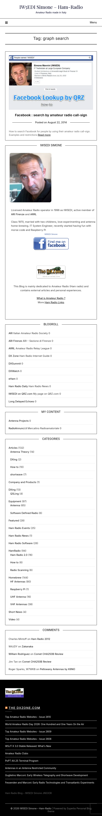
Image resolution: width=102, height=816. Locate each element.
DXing (13, 459)
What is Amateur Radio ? (51, 298)
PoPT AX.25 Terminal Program (21, 760)
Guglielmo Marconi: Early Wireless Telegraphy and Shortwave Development (46, 775)
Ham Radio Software (21, 543)
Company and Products (22, 482)
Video (12, 619)
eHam (12, 378)
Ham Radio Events (19, 528)
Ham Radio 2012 (40, 639)
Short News (15, 612)
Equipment (15, 501)
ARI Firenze (18, 214)
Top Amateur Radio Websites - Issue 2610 (28, 716)
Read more (44, 134)
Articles (13, 447)
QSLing (14, 493)
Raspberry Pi (17, 589)
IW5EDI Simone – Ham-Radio (51, 7)
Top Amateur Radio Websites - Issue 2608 (28, 738)
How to (14, 467)
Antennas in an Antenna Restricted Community (30, 768)
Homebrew (15, 577)
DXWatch (14, 371)
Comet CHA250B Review (48, 654)
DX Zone (14, 355)
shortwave (16, 474)
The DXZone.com (24, 708)
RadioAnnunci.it (18, 428)
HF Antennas (17, 581)
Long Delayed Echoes (21, 401)
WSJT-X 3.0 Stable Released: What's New (28, 746)
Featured (14, 520)
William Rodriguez (19, 654)
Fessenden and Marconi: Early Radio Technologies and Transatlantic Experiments (49, 782)
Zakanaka (27, 646)
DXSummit (15, 363)
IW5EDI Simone (51, 234)
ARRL (33, 214)
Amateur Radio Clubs (16, 753)
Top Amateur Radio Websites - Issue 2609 (28, 731)
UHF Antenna (18, 596)
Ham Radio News (19, 535)
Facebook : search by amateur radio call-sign (51, 115)
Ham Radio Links (54, 302)
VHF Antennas (18, 604)
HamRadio (15, 550)
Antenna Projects (19, 420)
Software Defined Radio (24, 513)
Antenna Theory (19, 451)
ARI (11, 333)
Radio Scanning (19, 570)
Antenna (15, 505)
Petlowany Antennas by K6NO (57, 669)
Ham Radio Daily (18, 386)
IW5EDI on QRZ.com (20, 393)
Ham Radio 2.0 (19, 554)
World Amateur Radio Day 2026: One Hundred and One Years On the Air (44, 724)
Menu (93, 22)
